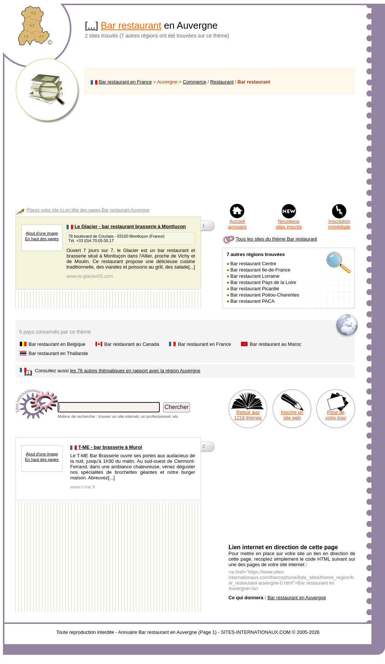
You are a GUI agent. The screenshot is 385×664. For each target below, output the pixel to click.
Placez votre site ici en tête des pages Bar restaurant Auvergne (88, 210)
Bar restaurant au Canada (131, 344)
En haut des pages (42, 239)
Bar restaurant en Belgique (57, 344)
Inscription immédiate (339, 224)
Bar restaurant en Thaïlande (58, 353)
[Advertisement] (220, 148)
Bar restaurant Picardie (254, 288)
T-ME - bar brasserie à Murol (110, 447)
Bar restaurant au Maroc (275, 344)
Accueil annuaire (237, 224)
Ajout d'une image (42, 233)
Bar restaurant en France (125, 82)
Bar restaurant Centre (253, 263)
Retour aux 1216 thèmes (248, 414)
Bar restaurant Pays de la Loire (263, 282)
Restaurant (222, 82)
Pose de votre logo (335, 414)
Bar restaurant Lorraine (255, 276)
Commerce (194, 82)
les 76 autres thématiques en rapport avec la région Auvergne (135, 370)
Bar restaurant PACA (252, 301)
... (91, 25)
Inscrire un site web (292, 414)
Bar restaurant (131, 25)
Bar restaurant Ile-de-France (260, 270)
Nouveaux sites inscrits (289, 224)
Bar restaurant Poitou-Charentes (264, 295)
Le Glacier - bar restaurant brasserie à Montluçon (130, 226)
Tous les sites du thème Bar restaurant (276, 239)
